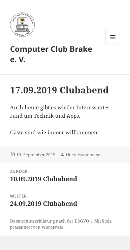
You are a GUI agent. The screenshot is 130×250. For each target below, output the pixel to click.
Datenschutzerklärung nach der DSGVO (49, 221)
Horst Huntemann (83, 155)
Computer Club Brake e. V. (51, 53)
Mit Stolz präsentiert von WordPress (61, 224)
